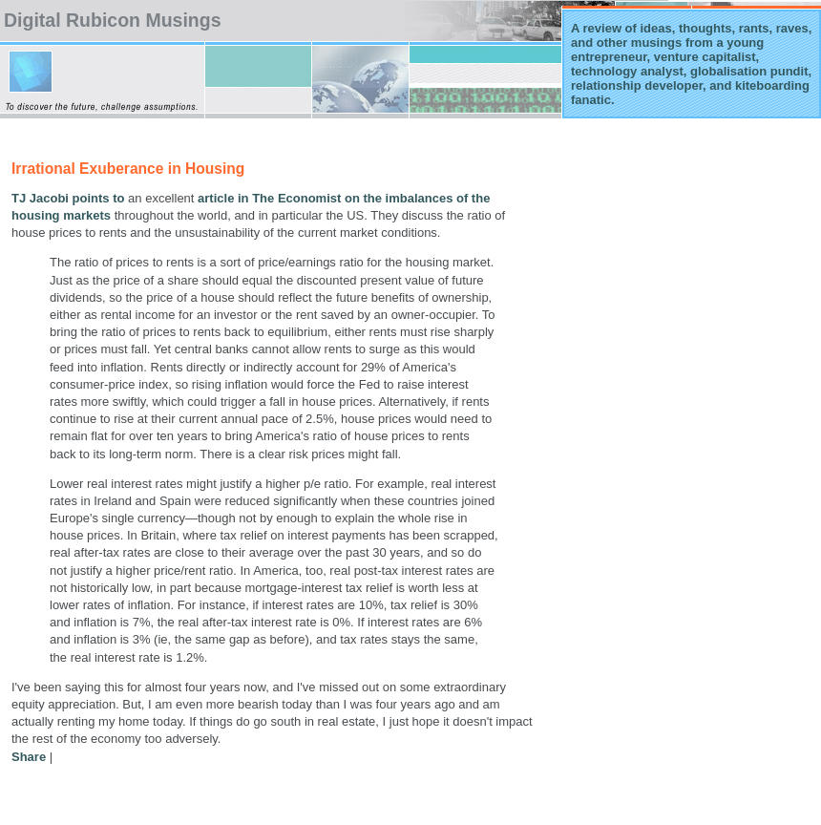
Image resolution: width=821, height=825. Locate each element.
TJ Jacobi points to (67, 198)
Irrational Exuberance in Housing (127, 168)
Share (28, 757)
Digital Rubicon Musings (112, 20)
